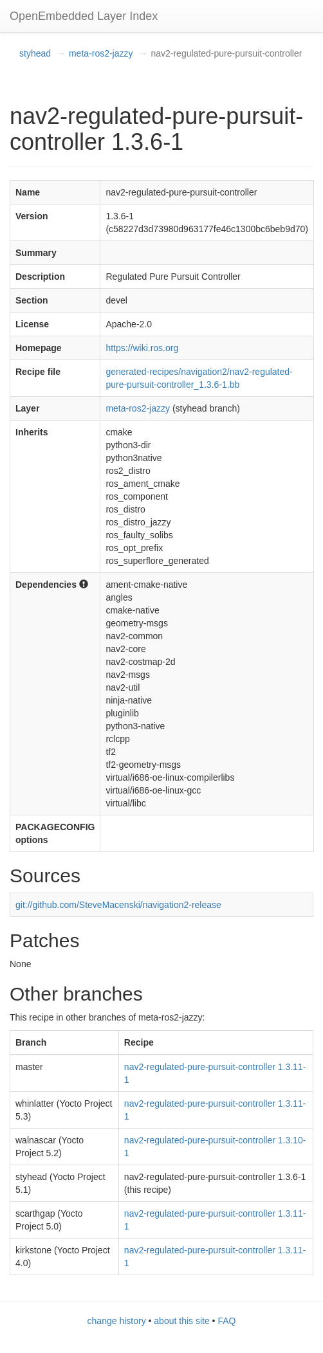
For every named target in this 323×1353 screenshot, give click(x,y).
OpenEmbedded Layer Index (84, 16)
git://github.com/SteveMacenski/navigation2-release (118, 905)
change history (117, 1321)
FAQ (226, 1321)
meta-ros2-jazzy (101, 53)
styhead (35, 53)
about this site (181, 1321)
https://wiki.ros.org (142, 348)
